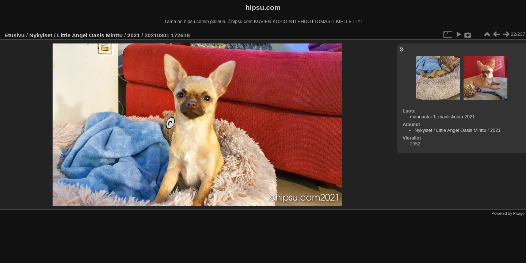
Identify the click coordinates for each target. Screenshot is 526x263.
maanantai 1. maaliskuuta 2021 (442, 116)
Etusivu (14, 35)
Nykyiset (40, 35)
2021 (133, 35)
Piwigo (519, 213)
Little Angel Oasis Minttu (89, 35)
